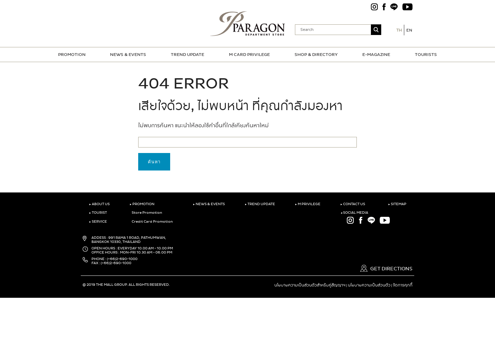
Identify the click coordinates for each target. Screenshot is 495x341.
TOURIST (98, 213)
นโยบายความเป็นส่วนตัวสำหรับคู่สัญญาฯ (309, 285)
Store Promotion (146, 213)
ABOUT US (99, 204)
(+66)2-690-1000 (122, 259)
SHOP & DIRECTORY (316, 54)
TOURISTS (426, 54)
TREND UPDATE (187, 54)
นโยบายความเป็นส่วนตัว (369, 285)
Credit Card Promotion (151, 222)
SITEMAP (397, 204)
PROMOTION (72, 54)
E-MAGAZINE (376, 54)
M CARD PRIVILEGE (249, 54)
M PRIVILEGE (307, 204)
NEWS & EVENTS (128, 54)
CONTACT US (352, 204)
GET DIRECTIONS (386, 269)
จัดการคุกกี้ (402, 285)
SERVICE (98, 222)
